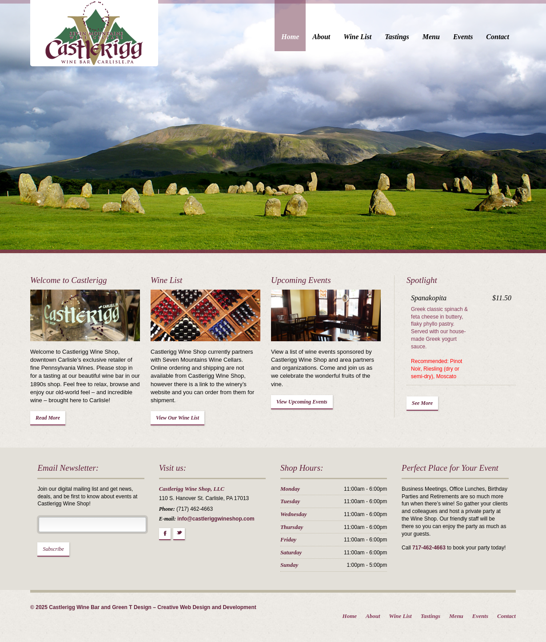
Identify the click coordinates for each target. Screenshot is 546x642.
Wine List (368, 36)
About (332, 36)
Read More (37, 420)
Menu (441, 36)
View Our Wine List (172, 412)
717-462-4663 (434, 543)
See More (428, 395)
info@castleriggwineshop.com (211, 521)
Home (301, 36)
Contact (508, 36)
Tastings (407, 36)
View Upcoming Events (301, 395)
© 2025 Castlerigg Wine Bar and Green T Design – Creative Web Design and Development (133, 609)
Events (473, 36)
